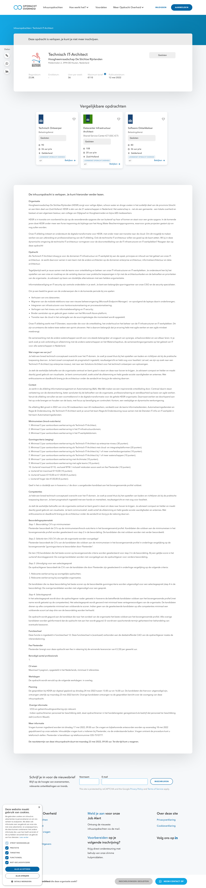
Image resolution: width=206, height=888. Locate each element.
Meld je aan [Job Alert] (96, 813)
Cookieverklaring (166, 826)
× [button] (39, 807)
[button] (22, 881)
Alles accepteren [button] (22, 869)
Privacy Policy (136, 789)
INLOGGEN (161, 7)
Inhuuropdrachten (53, 7)
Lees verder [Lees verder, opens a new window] (24, 837)
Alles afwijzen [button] (22, 876)
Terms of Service (155, 789)
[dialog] (22, 845)
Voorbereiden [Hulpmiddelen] (98, 838)
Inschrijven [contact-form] (161, 781)
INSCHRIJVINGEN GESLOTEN (134, 881)
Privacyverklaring (166, 819)
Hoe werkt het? (79, 7)
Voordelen (101, 7)
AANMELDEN (181, 7)
